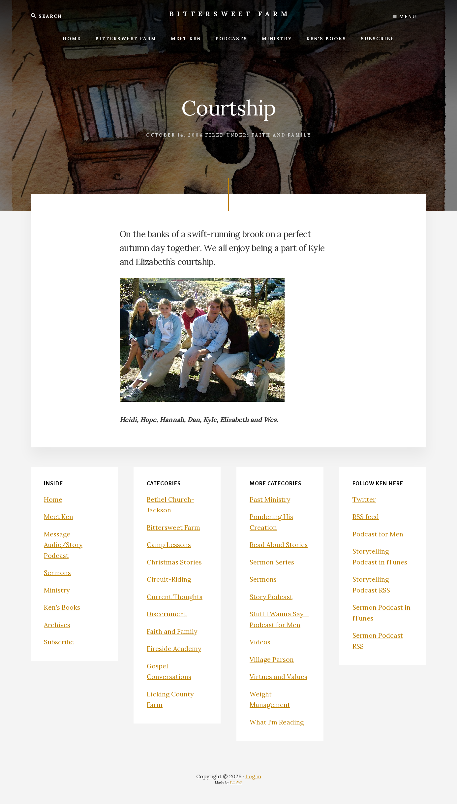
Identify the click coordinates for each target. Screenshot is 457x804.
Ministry (57, 590)
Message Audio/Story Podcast (63, 545)
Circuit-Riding (169, 579)
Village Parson (272, 659)
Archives (57, 625)
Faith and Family (281, 135)
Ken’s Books (62, 607)
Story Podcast (271, 597)
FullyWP (236, 782)
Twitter (364, 499)
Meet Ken (58, 516)
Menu (404, 16)
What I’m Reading (277, 722)
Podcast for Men (378, 534)
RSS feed (366, 516)
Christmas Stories (175, 562)
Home (53, 499)
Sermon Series (272, 562)
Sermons (58, 572)
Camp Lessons (169, 544)
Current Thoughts (175, 597)
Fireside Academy (174, 648)
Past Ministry (270, 499)
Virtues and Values (279, 676)
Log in (253, 776)
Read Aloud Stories (279, 544)
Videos (260, 642)
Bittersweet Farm (230, 14)
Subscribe (59, 642)
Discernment (167, 614)
